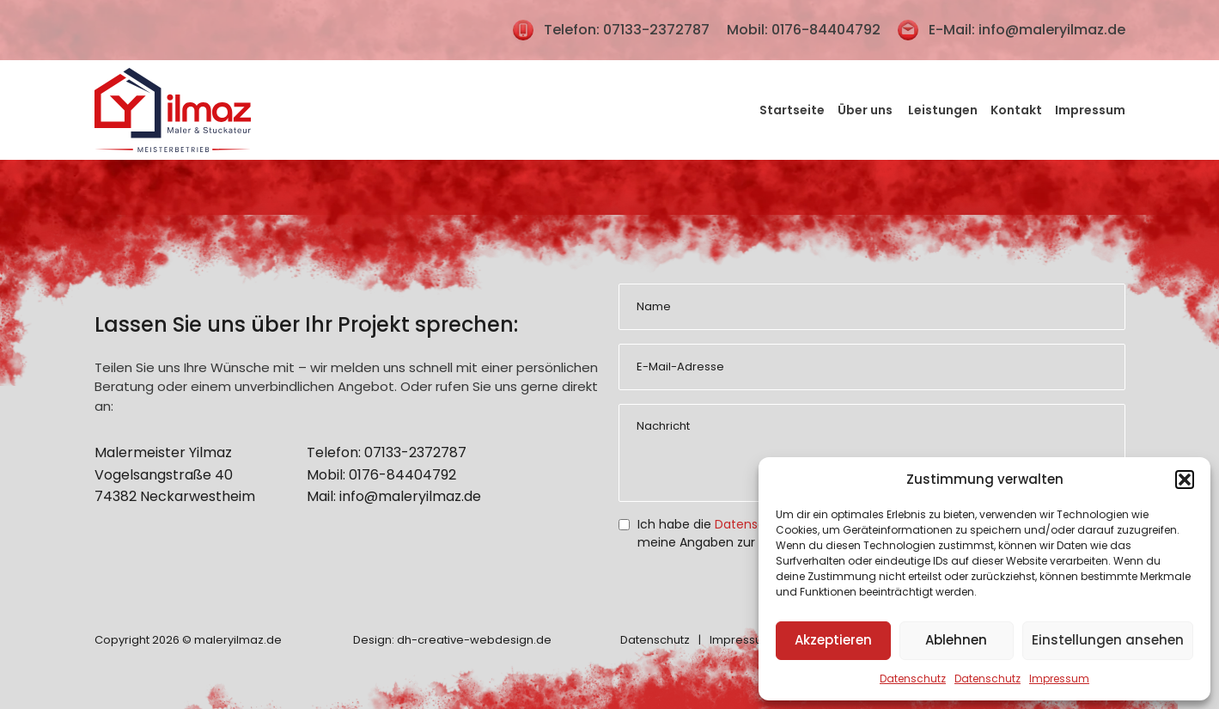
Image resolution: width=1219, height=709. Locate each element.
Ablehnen (956, 640)
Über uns (866, 110)
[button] (1184, 479)
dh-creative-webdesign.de (474, 640)
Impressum (1059, 678)
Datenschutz (913, 678)
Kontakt (1016, 110)
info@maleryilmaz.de (1051, 30)
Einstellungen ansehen (1108, 640)
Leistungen (943, 110)
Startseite (792, 110)
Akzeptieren (833, 640)
